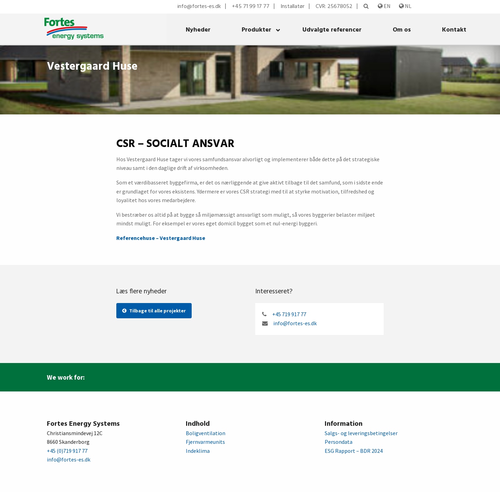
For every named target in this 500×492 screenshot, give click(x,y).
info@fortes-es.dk (199, 6)
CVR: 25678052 (334, 6)
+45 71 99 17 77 (250, 6)
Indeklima (198, 450)
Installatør (293, 6)
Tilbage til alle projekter (154, 311)
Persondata (338, 441)
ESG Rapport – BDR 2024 (354, 450)
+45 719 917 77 (289, 314)
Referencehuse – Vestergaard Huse (160, 237)
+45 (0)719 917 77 (67, 450)
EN (384, 5)
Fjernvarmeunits (205, 441)
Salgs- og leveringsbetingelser (361, 433)
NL (405, 5)
